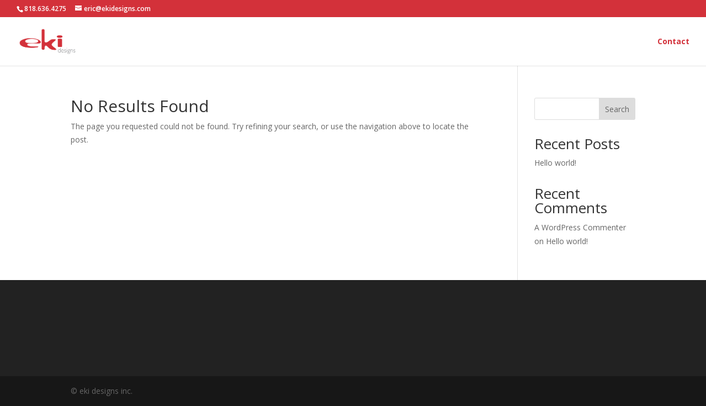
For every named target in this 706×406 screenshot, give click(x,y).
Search (617, 109)
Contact (673, 42)
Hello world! (555, 162)
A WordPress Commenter (580, 227)
